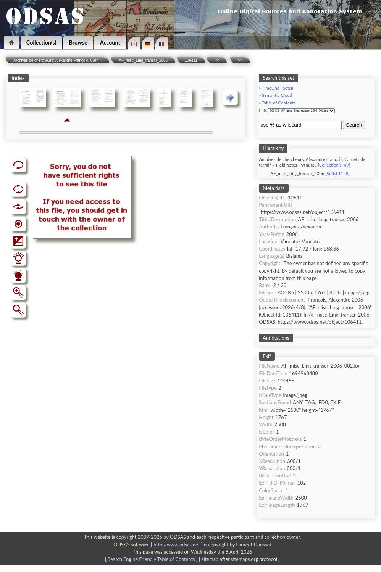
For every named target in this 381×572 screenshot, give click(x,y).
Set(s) (288, 87)
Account (110, 42)
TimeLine (270, 87)
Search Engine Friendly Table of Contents (151, 559)
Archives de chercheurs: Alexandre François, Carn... (57, 60)
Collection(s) (41, 42)
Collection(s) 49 (334, 164)
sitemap (210, 559)
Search (354, 125)
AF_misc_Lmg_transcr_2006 (143, 60)
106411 (191, 60)
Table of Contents (279, 102)
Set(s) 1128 (338, 173)
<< (217, 60)
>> (240, 60)
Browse (78, 42)
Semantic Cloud (277, 95)
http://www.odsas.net (176, 544)
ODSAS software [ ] (158, 544)
